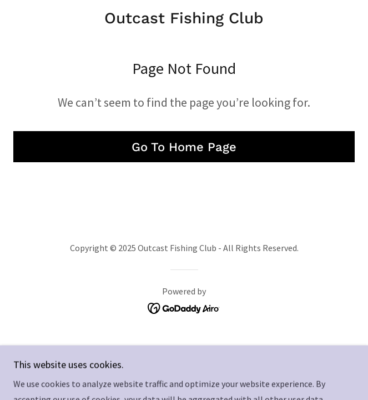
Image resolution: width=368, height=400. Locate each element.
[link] (184, 18)
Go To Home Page (184, 147)
